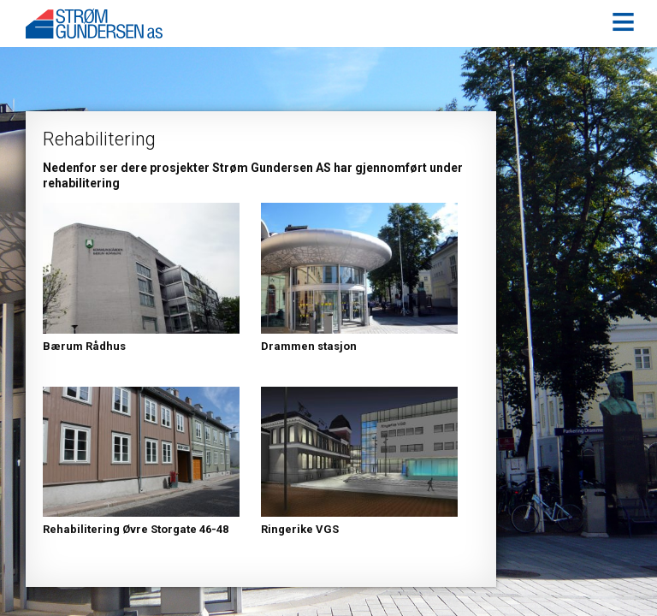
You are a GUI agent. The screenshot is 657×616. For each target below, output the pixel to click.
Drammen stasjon (309, 346)
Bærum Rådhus (84, 346)
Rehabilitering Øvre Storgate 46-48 (135, 529)
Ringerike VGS (300, 529)
